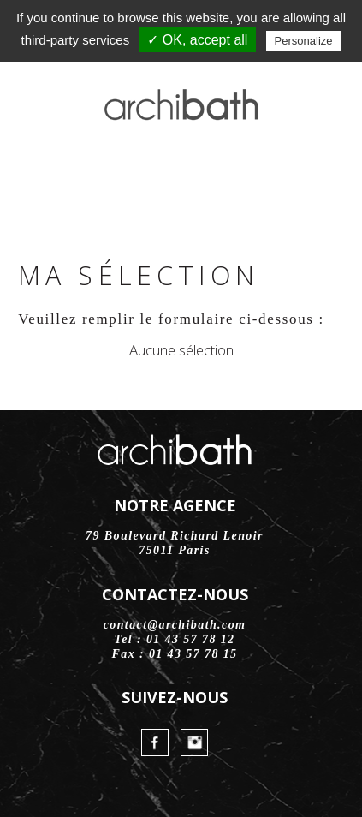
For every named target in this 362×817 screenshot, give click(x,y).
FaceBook (137, 173)
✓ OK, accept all (197, 40)
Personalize (304, 40)
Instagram (181, 173)
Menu (321, 173)
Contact (225, 173)
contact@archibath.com (175, 624)
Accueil (40, 173)
